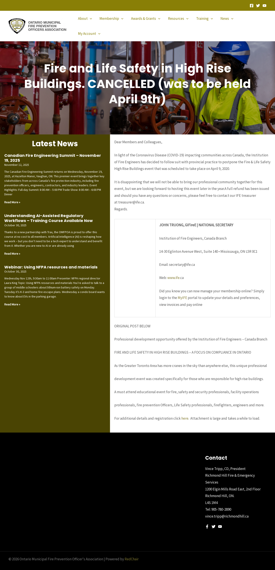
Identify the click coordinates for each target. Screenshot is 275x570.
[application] (91, 22)
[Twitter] (258, 6)
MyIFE (182, 290)
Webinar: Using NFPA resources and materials (51, 259)
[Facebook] (252, 6)
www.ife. (173, 270)
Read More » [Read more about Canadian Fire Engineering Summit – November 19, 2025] (12, 195)
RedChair (132, 551)
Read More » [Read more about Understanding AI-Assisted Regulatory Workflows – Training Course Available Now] (12, 246)
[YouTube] (264, 6)
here (184, 411)
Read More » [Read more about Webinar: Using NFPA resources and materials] (12, 297)
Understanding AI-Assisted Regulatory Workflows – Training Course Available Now (48, 211)
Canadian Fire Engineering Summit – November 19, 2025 (52, 150)
